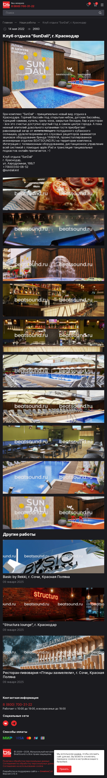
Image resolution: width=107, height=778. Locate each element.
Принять (64, 769)
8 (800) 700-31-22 (22, 6)
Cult (46, 771)
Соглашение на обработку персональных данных (29, 763)
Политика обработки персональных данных (26, 761)
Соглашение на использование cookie (23, 766)
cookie (77, 754)
